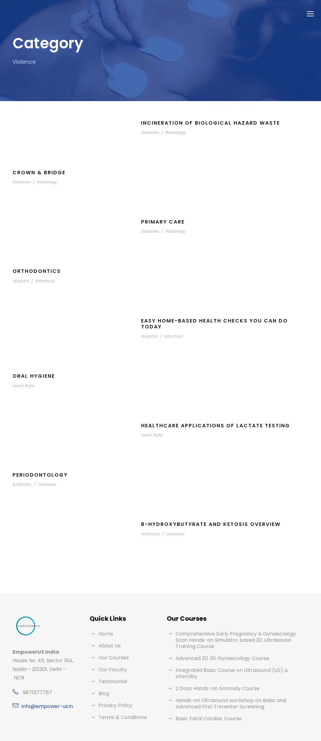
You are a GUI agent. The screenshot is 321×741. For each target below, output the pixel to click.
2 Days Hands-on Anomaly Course (214, 676)
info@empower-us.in (45, 706)
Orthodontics (37, 271)
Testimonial (111, 681)
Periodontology (41, 475)
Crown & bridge (40, 172)
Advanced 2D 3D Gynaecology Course (219, 652)
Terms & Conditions (120, 717)
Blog (103, 693)
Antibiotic (21, 484)
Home (105, 633)
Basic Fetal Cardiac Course (206, 706)
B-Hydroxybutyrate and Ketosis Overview (213, 524)
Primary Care (164, 221)
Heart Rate (22, 385)
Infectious (41, 281)
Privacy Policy (114, 705)
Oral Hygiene (35, 376)
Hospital (20, 281)
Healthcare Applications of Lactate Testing (218, 425)
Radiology (172, 132)
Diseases (149, 132)
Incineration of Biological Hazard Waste (212, 123)
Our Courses (112, 657)
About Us (108, 645)
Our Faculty (111, 669)
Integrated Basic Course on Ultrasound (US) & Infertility (237, 664)
